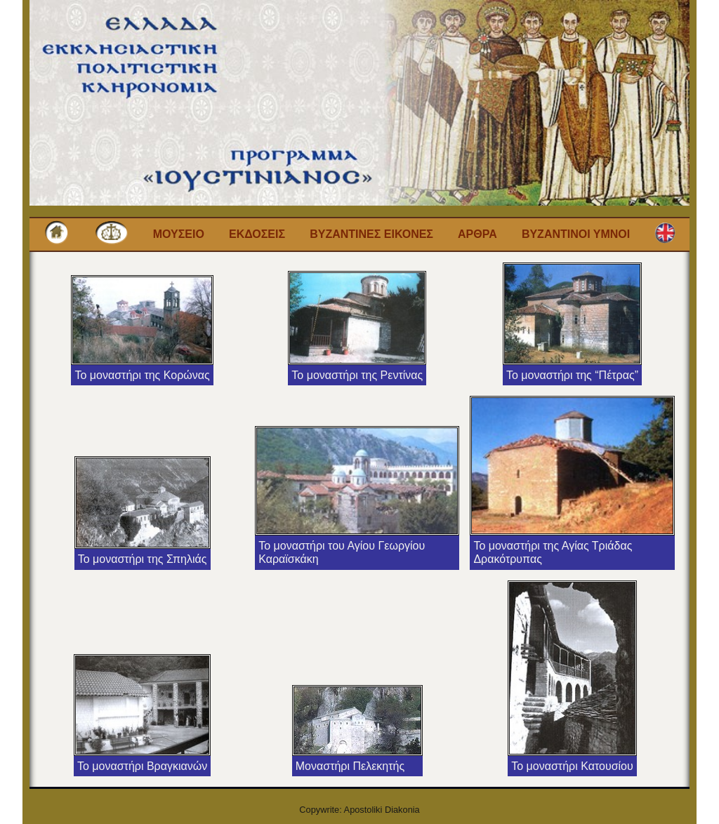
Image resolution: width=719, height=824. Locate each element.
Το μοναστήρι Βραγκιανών (142, 766)
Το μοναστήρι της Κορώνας (141, 375)
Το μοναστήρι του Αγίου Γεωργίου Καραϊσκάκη (341, 552)
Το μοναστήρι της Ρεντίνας (357, 375)
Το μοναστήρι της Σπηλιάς (142, 559)
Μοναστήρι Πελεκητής (350, 766)
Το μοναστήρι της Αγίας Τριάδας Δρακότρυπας (552, 552)
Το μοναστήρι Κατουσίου (572, 766)
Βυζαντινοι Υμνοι (576, 234)
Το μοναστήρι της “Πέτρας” (572, 375)
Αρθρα (477, 234)
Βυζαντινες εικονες (371, 234)
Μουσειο (178, 234)
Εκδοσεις (257, 234)
